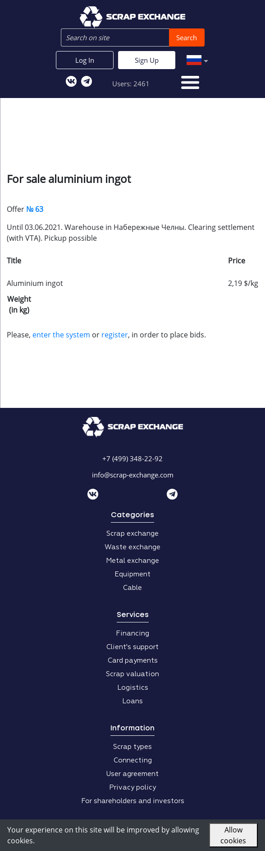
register (114, 335)
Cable (132, 587)
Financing (132, 633)
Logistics (132, 687)
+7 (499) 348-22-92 (132, 458)
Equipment (132, 574)
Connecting (133, 760)
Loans (132, 701)
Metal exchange (132, 560)
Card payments (133, 660)
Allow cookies (233, 835)
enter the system (61, 335)
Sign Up (147, 60)
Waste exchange (132, 547)
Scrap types (132, 746)
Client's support (132, 647)
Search (186, 37)
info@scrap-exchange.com (133, 474)
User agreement (132, 774)
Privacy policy (132, 787)
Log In (84, 60)
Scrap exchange (132, 533)
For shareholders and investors (132, 801)
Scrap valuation (132, 674)
